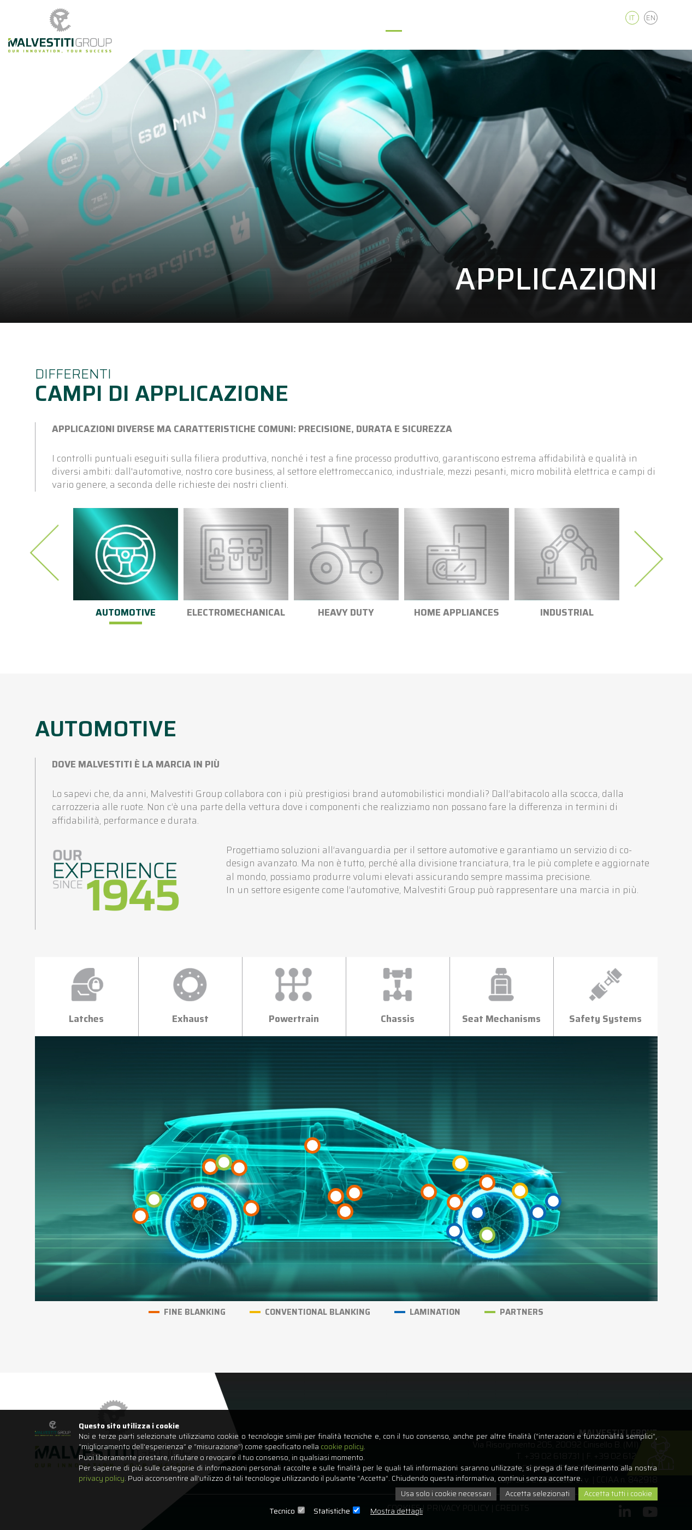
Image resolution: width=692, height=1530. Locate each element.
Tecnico (282, 1510)
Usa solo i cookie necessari (441, 1494)
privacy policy (102, 1478)
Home (228, 41)
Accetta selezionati (534, 1494)
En (650, 18)
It (632, 18)
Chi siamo (279, 41)
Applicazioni (410, 41)
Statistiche (332, 1510)
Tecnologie (342, 41)
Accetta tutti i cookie (617, 1494)
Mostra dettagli (396, 1511)
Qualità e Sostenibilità (502, 41)
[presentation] (48, 553)
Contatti (642, 41)
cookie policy (349, 1445)
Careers (587, 41)
